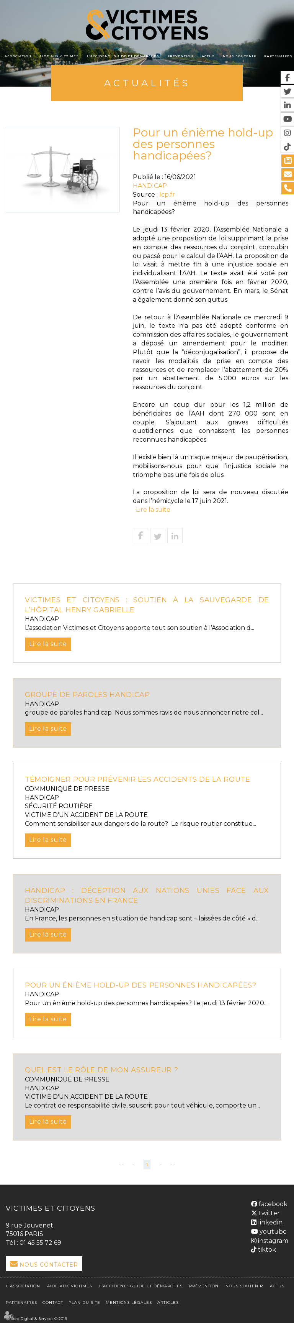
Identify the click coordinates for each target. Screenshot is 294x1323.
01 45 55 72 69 (40, 1242)
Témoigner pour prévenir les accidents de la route (143, 779)
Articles (168, 1300)
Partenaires (278, 56)
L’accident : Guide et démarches (123, 56)
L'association (16, 56)
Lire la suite (153, 509)
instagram (272, 1239)
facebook (272, 1202)
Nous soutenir (239, 56)
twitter (268, 1212)
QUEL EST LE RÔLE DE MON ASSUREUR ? (103, 1070)
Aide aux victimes (59, 56)
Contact (52, 1300)
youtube (272, 1230)
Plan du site (84, 1300)
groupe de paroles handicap (89, 694)
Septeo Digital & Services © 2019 (36, 1316)
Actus (208, 56)
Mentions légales (129, 1300)
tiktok (266, 1248)
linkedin (269, 1221)
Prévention (180, 56)
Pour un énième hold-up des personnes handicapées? (143, 985)
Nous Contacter (49, 1264)
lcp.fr (167, 194)
